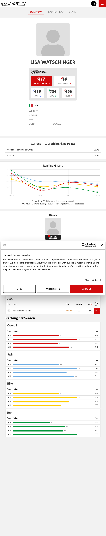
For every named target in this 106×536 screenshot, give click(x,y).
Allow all (86, 289)
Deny (19, 289)
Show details (91, 280)
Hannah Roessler (53, 237)
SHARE (72, 11)
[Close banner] (102, 245)
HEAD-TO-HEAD (55, 11)
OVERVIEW (36, 11)
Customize (53, 289)
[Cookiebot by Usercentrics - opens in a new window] (84, 245)
